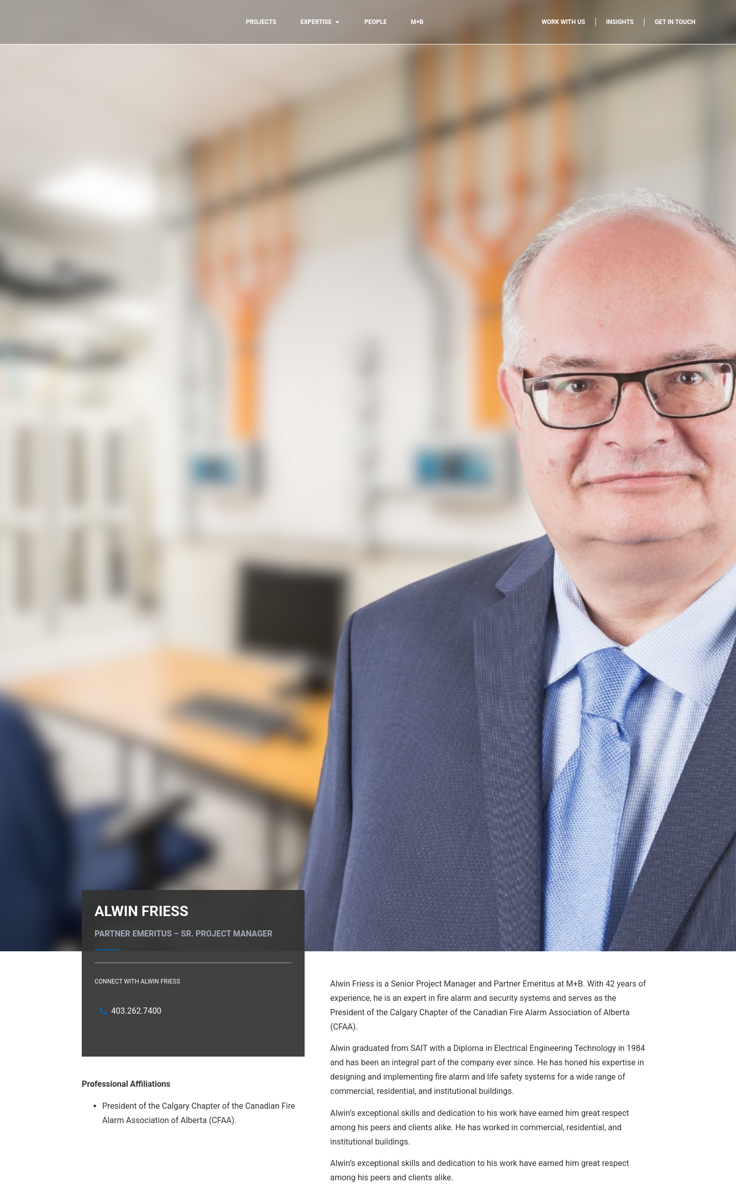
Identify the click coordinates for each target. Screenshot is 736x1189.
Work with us (563, 22)
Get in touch (675, 22)
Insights (620, 22)
